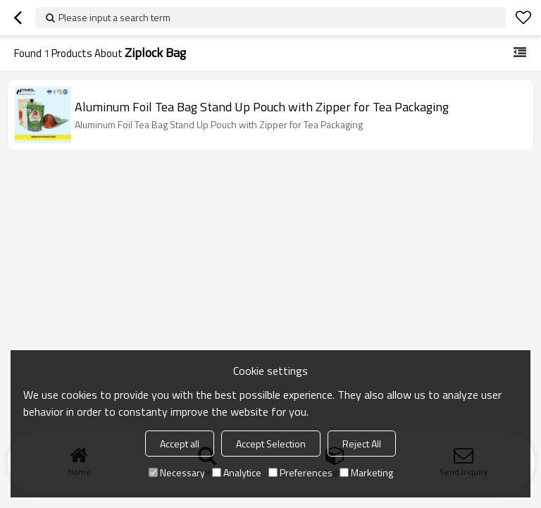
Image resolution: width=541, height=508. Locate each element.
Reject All (361, 443)
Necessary (177, 472)
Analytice (236, 472)
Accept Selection (271, 443)
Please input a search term (114, 17)
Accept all (179, 443)
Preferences (300, 472)
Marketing (366, 472)
